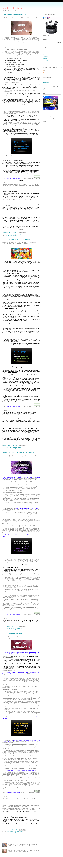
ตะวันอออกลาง (45, 56)
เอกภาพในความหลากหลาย (18, 628)
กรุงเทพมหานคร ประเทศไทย (11, 235)
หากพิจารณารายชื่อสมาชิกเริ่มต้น (11, 697)
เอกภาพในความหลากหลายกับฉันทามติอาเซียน (18, 453)
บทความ (45, 70)
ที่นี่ (43, 90)
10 (20, 455)
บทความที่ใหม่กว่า (6, 837)
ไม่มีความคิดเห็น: (14, 232)
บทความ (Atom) (24, 840)
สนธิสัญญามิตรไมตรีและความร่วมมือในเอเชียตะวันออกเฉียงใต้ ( (17, 484)
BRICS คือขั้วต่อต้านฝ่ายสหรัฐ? (12, 634)
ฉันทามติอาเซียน (9, 628)
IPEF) (31, 773)
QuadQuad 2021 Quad (21, 704)
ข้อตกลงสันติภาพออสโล (10, 234)
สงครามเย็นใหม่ (17, 831)
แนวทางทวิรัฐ (18, 234)
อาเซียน (44, 52)
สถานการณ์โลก (13, 7)
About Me (9, 849)
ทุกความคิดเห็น (46, 72)
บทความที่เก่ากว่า (36, 837)
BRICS (21, 674)
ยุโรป (44, 62)
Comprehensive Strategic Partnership (13, 447)
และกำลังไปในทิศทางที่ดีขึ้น (12, 401)
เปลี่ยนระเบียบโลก (9, 831)
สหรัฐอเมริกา (45, 58)
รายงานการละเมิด (46, 82)
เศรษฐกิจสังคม (45, 60)
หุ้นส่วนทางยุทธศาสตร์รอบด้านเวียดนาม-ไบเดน (18, 239)
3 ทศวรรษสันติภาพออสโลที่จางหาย (14, 15)
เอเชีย (44, 54)
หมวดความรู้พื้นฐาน (46, 50)
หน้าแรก (21, 837)
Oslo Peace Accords (25, 234)
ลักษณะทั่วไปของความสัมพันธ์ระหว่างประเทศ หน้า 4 (17, 843)
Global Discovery (46, 49)
